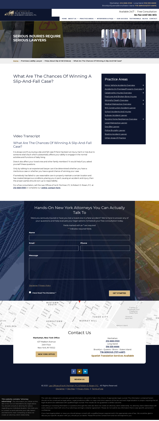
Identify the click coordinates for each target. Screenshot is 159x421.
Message (33, 256)
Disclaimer (33, 287)
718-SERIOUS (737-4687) (112, 353)
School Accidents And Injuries (118, 112)
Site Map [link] (71, 390)
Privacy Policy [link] (83, 390)
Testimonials (135, 18)
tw (79, 372)
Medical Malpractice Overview (118, 104)
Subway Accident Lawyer (116, 115)
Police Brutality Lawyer (115, 130)
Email (32, 243)
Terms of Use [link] (97, 390)
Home (64, 18)
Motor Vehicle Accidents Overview (120, 85)
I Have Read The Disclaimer (44, 294)
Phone (83, 243)
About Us (72, 18)
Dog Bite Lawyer (112, 127)
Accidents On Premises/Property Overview (123, 89)
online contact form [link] (50, 188)
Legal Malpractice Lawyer (116, 123)
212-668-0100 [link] (19, 188)
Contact (153, 18)
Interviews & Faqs (105, 18)
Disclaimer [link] (60, 390)
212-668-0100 (126, 3)
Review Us (79, 380)
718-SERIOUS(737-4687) (145, 6)
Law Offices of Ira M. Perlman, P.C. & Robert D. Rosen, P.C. (74, 387)
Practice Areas (87, 18)
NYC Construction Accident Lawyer (120, 108)
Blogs (145, 18)
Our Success (122, 18)
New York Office (46, 355)
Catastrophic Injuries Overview (118, 93)
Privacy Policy (45, 287)
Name (32, 232)
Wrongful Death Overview (116, 100)
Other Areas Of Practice (115, 138)
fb (73, 372)
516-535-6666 (150, 3)
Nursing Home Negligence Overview (121, 119)
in (85, 372)
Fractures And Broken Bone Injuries (121, 97)
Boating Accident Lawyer (116, 134)
